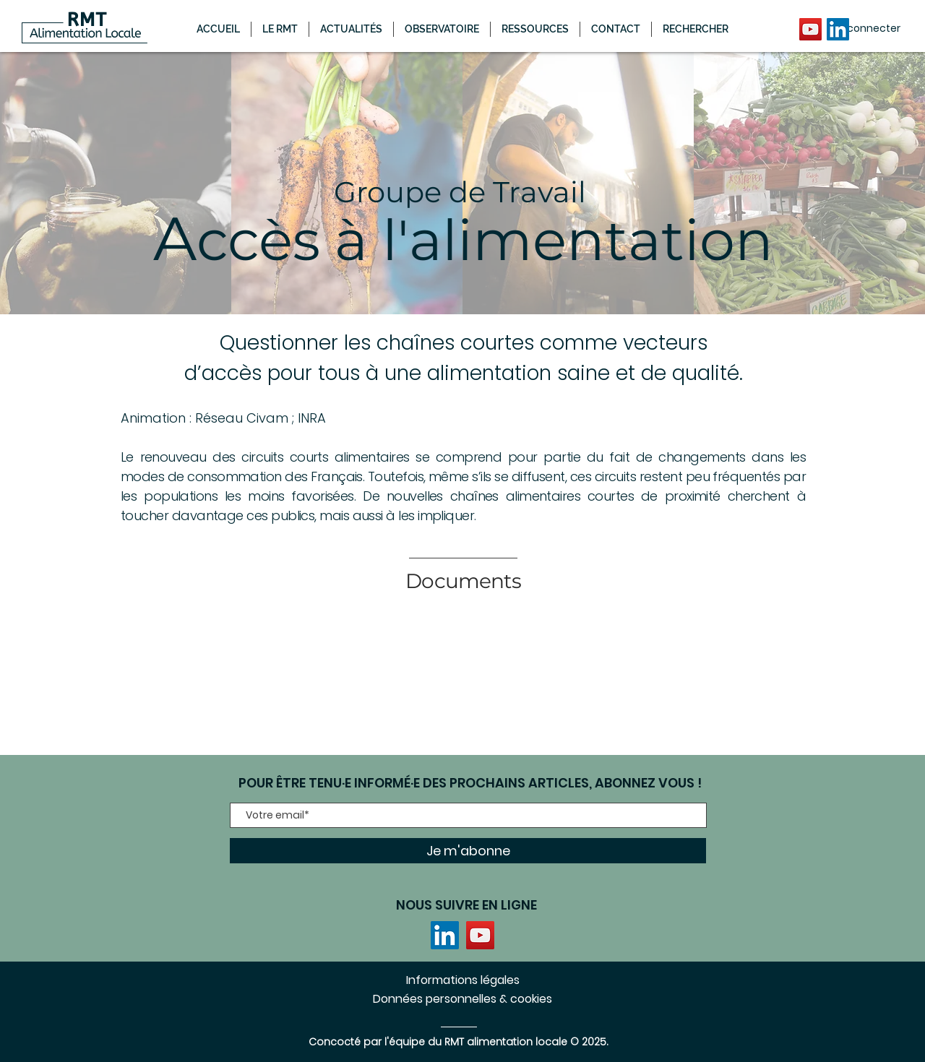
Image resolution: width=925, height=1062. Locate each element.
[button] (351, 29)
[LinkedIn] (838, 29)
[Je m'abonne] (468, 850)
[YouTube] (810, 29)
